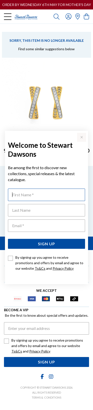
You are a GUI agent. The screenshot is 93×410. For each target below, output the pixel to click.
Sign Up (46, 243)
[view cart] (86, 16)
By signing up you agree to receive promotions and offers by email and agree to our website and (49, 262)
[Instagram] (51, 376)
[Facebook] (42, 376)
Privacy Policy (63, 268)
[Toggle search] (56, 16)
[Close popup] (81, 137)
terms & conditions (46, 397)
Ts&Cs (40, 268)
